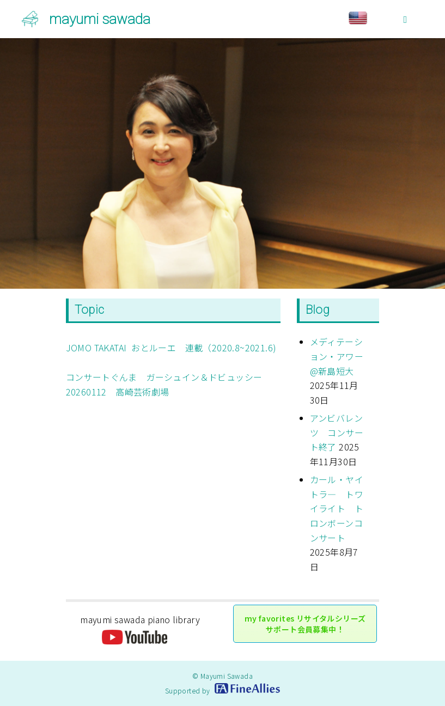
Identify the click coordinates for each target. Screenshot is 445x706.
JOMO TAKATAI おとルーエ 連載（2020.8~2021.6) (171, 347)
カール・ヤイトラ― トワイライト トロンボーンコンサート (336, 508)
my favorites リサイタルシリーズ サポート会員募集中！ (305, 624)
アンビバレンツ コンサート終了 (336, 432)
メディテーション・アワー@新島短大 (336, 356)
